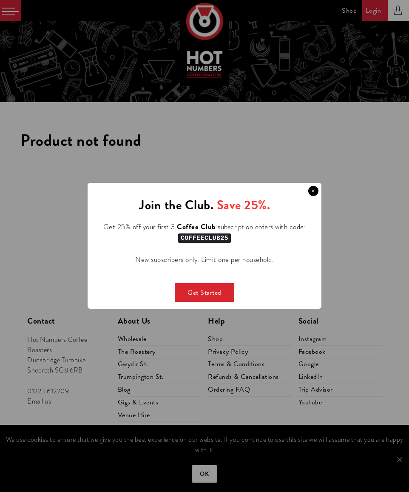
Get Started (204, 292)
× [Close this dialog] (313, 191)
